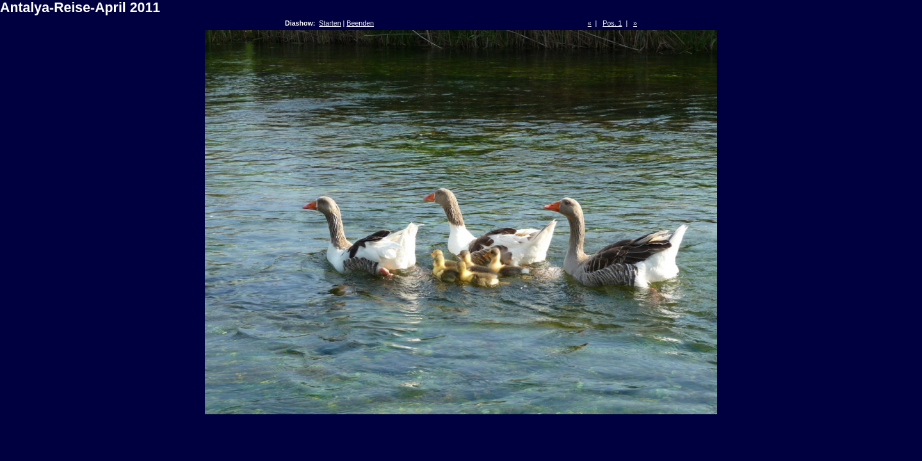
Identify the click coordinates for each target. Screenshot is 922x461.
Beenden (360, 23)
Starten (330, 23)
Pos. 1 (612, 23)
